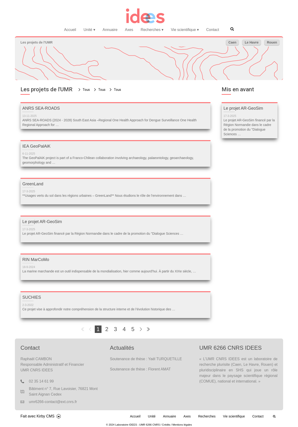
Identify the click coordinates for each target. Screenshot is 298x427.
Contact (212, 30)
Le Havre (251, 42)
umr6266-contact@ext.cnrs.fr (53, 402)
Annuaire (110, 30)
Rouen (272, 42)
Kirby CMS (45, 416)
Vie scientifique (185, 30)
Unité (89, 30)
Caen (232, 42)
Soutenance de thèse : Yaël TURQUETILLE (146, 359)
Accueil (70, 30)
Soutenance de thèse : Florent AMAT (140, 369)
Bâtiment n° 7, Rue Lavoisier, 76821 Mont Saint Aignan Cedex (63, 391)
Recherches (152, 30)
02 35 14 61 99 (41, 381)
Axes (129, 30)
